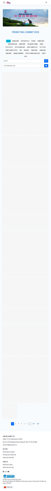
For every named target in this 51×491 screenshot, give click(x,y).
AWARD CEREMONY (18, 53)
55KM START (22, 44)
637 (34, 424)
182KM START (15, 41)
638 (38, 424)
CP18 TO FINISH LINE (20, 47)
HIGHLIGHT (26, 50)
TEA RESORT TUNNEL (32, 44)
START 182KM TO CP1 (32, 47)
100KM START (40, 41)
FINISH (41, 44)
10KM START (42, 50)
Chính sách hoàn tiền (8, 457)
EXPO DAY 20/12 (25, 41)
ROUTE (43, 53)
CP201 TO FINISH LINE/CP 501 (32, 53)
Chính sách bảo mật (8, 467)
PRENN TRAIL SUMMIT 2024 (25, 32)
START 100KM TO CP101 (11, 50)
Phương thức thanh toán (9, 455)
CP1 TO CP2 (43, 47)
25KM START (34, 50)
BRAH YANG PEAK (12, 44)
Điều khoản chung (7, 464)
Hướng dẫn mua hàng (8, 452)
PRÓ (21, 50)
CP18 (25, 56)
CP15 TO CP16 (9, 47)
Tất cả (8, 41)
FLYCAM (33, 41)
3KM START (8, 53)
